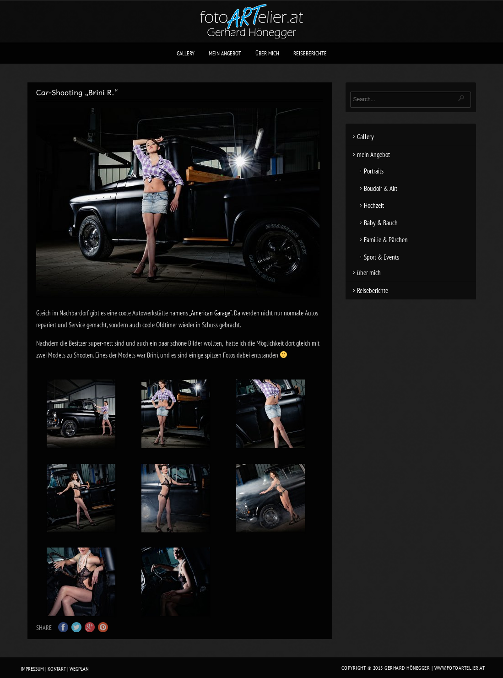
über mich (267, 53)
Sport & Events (381, 257)
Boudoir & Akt (380, 188)
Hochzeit (374, 205)
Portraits (374, 171)
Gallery (186, 53)
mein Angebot (225, 53)
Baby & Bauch (381, 222)
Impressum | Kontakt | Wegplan (54, 668)
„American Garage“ (210, 313)
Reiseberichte (310, 53)
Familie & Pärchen (386, 239)
